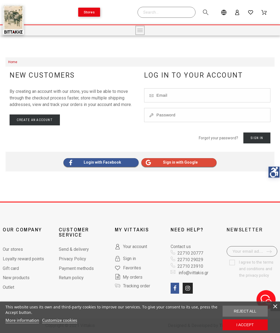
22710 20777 (190, 253)
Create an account (34, 120)
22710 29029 (190, 259)
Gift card (11, 268)
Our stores (13, 249)
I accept (245, 325)
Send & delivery (74, 249)
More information (22, 320)
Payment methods (76, 268)
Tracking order (136, 285)
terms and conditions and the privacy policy (256, 269)
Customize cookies (59, 320)
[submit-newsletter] (269, 251)
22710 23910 (190, 266)
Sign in (256, 138)
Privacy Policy (72, 258)
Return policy (71, 277)
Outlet (8, 287)
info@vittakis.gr (192, 272)
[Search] (169, 12)
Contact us (181, 246)
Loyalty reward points (23, 258)
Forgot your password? (218, 138)
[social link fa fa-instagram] (188, 288)
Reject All (245, 311)
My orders (128, 277)
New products (16, 277)
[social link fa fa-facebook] (175, 288)
